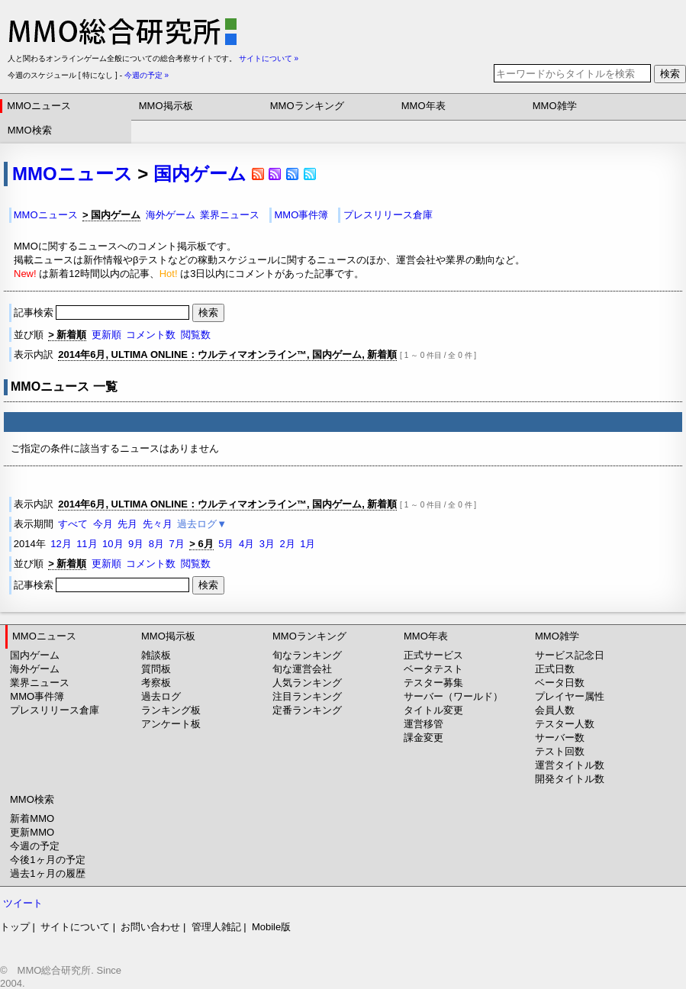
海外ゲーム (170, 215)
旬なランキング (307, 655)
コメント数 (151, 334)
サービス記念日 (569, 655)
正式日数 (555, 669)
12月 (60, 543)
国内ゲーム (199, 173)
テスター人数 (564, 724)
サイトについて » (268, 58)
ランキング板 (171, 710)
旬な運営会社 (302, 669)
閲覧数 (196, 334)
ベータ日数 (560, 682)
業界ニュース (229, 215)
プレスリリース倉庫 (388, 215)
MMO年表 (423, 105)
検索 (670, 73)
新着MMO (32, 818)
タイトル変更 (433, 710)
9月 (135, 543)
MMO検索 (30, 130)
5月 (225, 543)
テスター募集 (433, 682)
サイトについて (75, 927)
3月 (267, 543)
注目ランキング (307, 696)
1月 (307, 543)
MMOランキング (307, 105)
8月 (156, 543)
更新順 (106, 334)
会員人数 (555, 710)
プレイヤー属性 (569, 696)
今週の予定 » (146, 75)
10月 (112, 543)
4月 (246, 543)
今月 (103, 524)
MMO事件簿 (302, 215)
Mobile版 (271, 927)
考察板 (156, 682)
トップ (15, 927)
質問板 (156, 669)
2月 (287, 543)
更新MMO (32, 832)
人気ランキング (307, 682)
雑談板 (156, 655)
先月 (127, 524)
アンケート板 (171, 724)
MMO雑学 (555, 105)
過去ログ (161, 696)
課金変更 (423, 737)
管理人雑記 (216, 927)
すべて (73, 524)
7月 (177, 543)
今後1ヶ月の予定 (47, 859)
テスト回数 (560, 751)
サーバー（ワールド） (453, 696)
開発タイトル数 (569, 778)
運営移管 (423, 724)
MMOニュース (39, 105)
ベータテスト (433, 669)
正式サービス (433, 655)
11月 (86, 543)
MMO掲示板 (166, 105)
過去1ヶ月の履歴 (47, 873)
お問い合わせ (150, 927)
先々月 (157, 524)
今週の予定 (35, 846)
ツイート (23, 903)
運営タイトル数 (569, 765)
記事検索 (103, 312)
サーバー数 (560, 737)
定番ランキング (307, 710)
